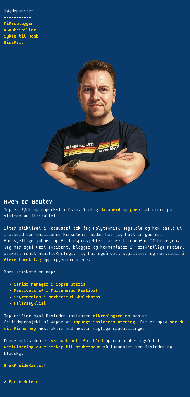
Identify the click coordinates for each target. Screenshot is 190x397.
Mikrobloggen (19, 23)
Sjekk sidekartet (24, 365)
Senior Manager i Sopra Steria (50, 284)
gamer (136, 209)
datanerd (110, 209)
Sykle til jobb (21, 36)
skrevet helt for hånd (77, 340)
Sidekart (14, 42)
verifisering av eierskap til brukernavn (52, 347)
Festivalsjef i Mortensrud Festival (56, 290)
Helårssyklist (30, 303)
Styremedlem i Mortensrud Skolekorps (57, 296)
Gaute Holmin (24, 381)
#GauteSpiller (20, 30)
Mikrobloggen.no (111, 315)
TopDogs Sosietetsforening (104, 322)
